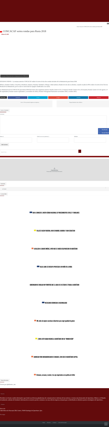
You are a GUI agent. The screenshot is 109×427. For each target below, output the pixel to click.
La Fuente (4, 189)
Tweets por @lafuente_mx (8, 384)
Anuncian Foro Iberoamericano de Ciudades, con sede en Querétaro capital (54, 357)
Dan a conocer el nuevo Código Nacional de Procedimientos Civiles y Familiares (54, 213)
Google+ (58, 97)
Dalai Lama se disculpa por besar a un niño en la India (54, 267)
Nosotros (49, 422)
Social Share (103, 132)
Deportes (82, 26)
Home (78, 26)
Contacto (54, 422)
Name (2, 136)
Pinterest (99, 97)
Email (43, 136)
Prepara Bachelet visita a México (75, 102)
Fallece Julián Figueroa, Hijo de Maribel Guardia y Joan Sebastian (54, 231)
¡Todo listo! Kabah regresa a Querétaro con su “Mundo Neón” (54, 339)
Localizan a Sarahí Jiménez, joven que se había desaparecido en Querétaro (55, 249)
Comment (2, 114)
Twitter (38, 97)
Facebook (18, 97)
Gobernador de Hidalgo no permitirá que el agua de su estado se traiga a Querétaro (54, 285)
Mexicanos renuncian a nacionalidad (54, 303)
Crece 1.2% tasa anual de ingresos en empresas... (30, 102)
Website (76, 136)
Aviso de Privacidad (62, 422)
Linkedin (78, 97)
